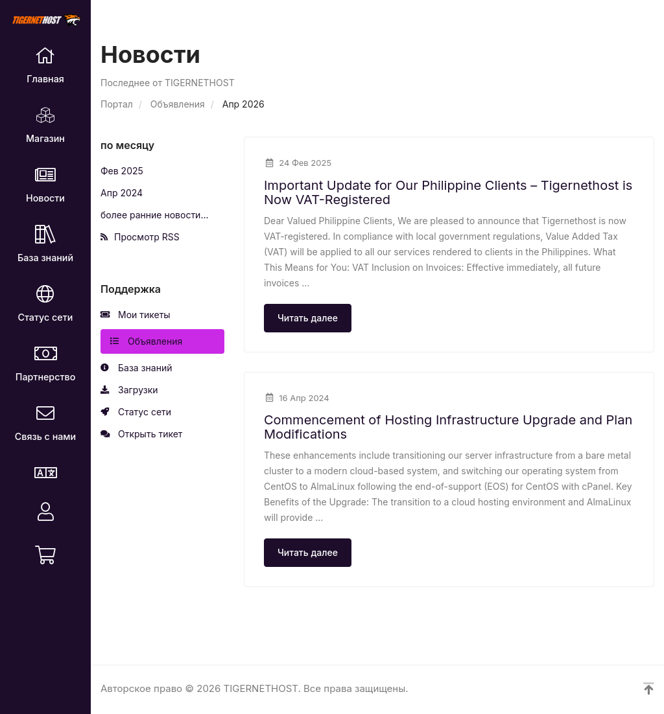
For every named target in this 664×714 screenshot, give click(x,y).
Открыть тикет (141, 434)
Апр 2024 (122, 192)
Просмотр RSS (140, 237)
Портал (117, 103)
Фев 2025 (122, 170)
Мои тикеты (136, 315)
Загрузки (129, 390)
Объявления (177, 103)
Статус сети (136, 412)
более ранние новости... (155, 214)
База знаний (136, 368)
